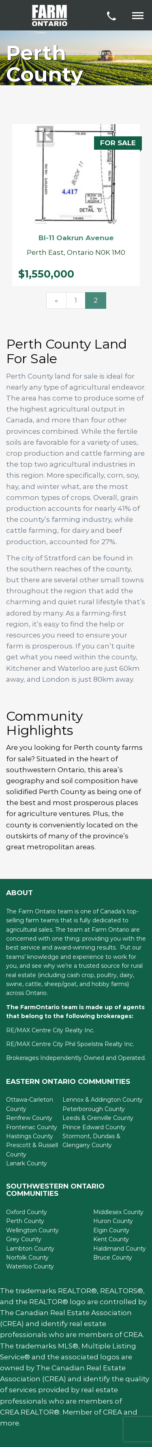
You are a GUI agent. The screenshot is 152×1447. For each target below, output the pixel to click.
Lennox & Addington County (102, 1099)
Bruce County (112, 1257)
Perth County (25, 1221)
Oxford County (26, 1212)
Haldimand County (119, 1248)
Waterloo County (30, 1266)
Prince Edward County (94, 1127)
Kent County (111, 1239)
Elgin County (111, 1230)
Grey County (23, 1239)
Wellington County (32, 1230)
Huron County (113, 1221)
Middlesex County (118, 1212)
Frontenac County (31, 1127)
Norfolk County (27, 1257)
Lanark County (26, 1163)
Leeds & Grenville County (97, 1118)
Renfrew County (29, 1118)
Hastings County (29, 1136)
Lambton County (30, 1248)
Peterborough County (93, 1109)
